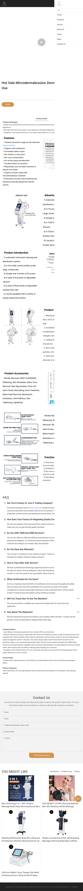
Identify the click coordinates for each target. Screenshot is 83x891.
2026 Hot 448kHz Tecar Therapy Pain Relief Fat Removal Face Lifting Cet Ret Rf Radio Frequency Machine (20, 874)
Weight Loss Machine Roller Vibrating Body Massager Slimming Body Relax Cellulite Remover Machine (60, 839)
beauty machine (9, 145)
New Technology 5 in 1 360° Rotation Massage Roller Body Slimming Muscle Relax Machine (21, 805)
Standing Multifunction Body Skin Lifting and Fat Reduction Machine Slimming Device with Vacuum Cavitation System (21, 839)
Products (77, 771)
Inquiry (8, 104)
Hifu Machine (54, 771)
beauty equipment (35, 508)
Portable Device (66, 771)
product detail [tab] (41, 119)
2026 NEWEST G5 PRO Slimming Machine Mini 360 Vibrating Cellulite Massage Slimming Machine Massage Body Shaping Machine (60, 805)
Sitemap (74, 887)
